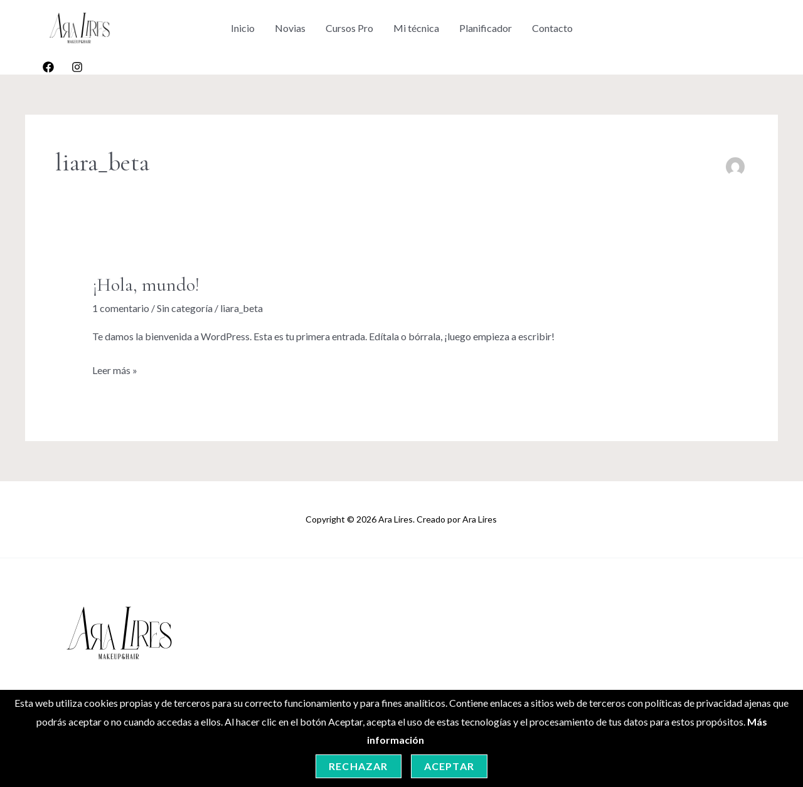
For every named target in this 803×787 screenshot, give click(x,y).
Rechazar (358, 766)
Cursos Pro (349, 28)
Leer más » (114, 368)
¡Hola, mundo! (145, 284)
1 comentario (120, 308)
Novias (290, 28)
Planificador (485, 28)
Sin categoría (185, 308)
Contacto (552, 28)
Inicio (243, 28)
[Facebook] (48, 67)
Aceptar (449, 766)
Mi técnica (416, 28)
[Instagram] (77, 67)
